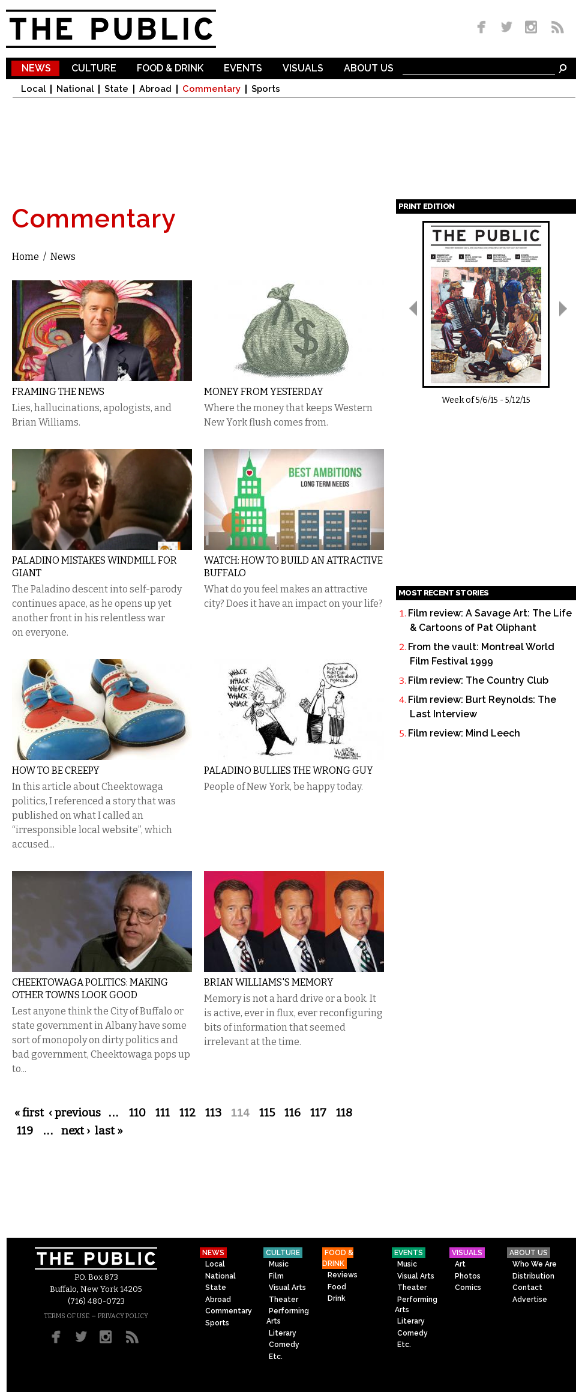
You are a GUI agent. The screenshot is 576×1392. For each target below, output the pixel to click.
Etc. (276, 1356)
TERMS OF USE (66, 1316)
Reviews (343, 1275)
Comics (468, 1287)
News (36, 69)
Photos (468, 1276)
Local (33, 89)
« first (29, 1112)
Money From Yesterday (263, 391)
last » (109, 1130)
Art (460, 1264)
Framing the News (58, 391)
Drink (337, 1298)
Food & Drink (170, 69)
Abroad (155, 89)
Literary (282, 1333)
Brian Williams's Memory (269, 982)
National (75, 89)
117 (318, 1112)
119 (25, 1130)
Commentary (211, 89)
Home (25, 256)
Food (337, 1287)
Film (276, 1276)
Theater (283, 1299)
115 (267, 1112)
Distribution (533, 1276)
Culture (93, 69)
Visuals (303, 69)
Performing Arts (287, 1316)
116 (292, 1112)
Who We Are (534, 1264)
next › (75, 1130)
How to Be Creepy (56, 770)
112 (187, 1112)
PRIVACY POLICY (123, 1316)
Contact (527, 1287)
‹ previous (75, 1112)
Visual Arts (287, 1287)
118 (344, 1112)
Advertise (529, 1299)
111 (162, 1112)
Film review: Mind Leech (464, 733)
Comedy (284, 1344)
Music (279, 1264)
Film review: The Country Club (478, 680)
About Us (369, 69)
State (116, 89)
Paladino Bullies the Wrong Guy (288, 770)
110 (137, 1112)
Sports (265, 89)
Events (243, 69)
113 (213, 1112)
